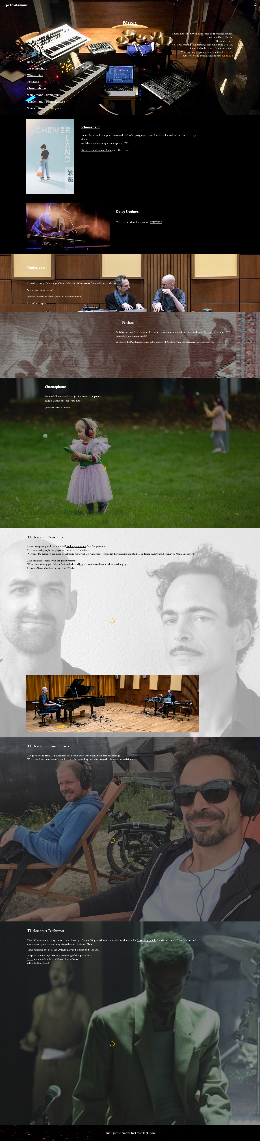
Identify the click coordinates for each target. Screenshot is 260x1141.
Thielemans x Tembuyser (44, 108)
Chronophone (36, 88)
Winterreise (35, 75)
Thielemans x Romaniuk (43, 95)
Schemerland (36, 62)
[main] (130, 21)
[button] (255, 5)
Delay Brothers (37, 68)
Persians (33, 81)
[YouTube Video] (68, 344)
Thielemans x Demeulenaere (46, 101)
